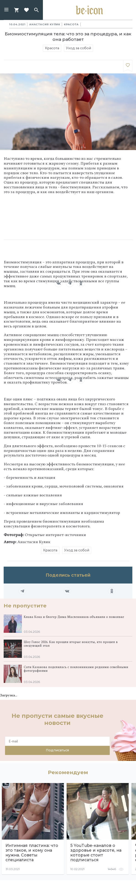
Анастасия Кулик (44, 24)
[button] (6, 10)
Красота (71, 24)
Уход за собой (78, 48)
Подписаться (57, 750)
